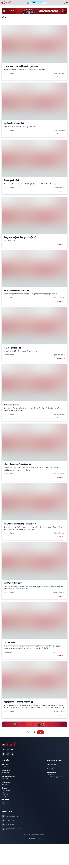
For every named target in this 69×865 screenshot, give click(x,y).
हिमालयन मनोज (5, 802)
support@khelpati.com (12, 816)
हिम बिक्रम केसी (5, 773)
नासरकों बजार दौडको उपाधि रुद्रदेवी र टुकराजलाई (21, 66)
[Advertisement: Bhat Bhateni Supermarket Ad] (34, 11)
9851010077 (50, 767)
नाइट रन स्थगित (9, 642)
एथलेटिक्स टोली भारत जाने (13, 583)
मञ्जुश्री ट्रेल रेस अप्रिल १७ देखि (14, 123)
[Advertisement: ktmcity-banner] (37, 2)
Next (40, 732)
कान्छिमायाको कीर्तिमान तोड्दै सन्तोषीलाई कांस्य (20, 524)
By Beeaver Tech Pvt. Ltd (34, 838)
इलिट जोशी (4, 785)
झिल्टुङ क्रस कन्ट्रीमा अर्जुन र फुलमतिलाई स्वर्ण (19, 237)
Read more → (61, 77)
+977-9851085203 (11, 820)
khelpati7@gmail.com (53, 769)
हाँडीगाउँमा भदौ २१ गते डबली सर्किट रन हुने (18, 702)
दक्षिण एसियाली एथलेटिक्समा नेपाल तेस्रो (17, 464)
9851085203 (50, 775)
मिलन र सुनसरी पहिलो (11, 180)
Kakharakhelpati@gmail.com (55, 777)
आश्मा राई (4, 796)
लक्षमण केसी (5, 794)
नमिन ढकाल (4, 804)
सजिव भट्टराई (5, 779)
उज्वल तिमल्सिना (6, 790)
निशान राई (4, 792)
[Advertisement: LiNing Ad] (34, 724)
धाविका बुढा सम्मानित (11, 405)
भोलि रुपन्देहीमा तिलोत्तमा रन (14, 348)
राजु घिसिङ (4, 767)
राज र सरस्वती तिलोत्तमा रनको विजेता (16, 290)
